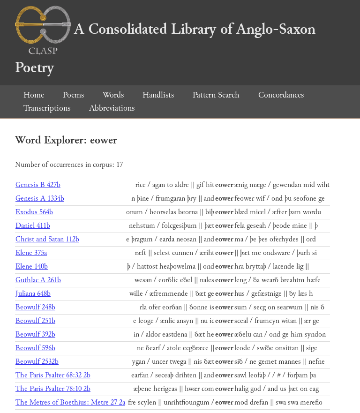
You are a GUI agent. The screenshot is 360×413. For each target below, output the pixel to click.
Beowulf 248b (35, 307)
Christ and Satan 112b (47, 239)
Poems (73, 95)
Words (113, 95)
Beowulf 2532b (37, 361)
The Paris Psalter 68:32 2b (52, 375)
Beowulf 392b (35, 334)
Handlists (158, 95)
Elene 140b (31, 266)
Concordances (281, 95)
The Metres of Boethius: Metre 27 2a (70, 402)
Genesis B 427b (37, 185)
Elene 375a (31, 253)
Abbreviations (112, 108)
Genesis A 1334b (39, 198)
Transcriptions (46, 108)
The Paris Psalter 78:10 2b (52, 388)
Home (33, 95)
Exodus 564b (34, 212)
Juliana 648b (33, 293)
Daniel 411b (32, 225)
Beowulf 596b (35, 348)
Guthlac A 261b (38, 280)
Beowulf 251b (35, 320)
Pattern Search (216, 95)
